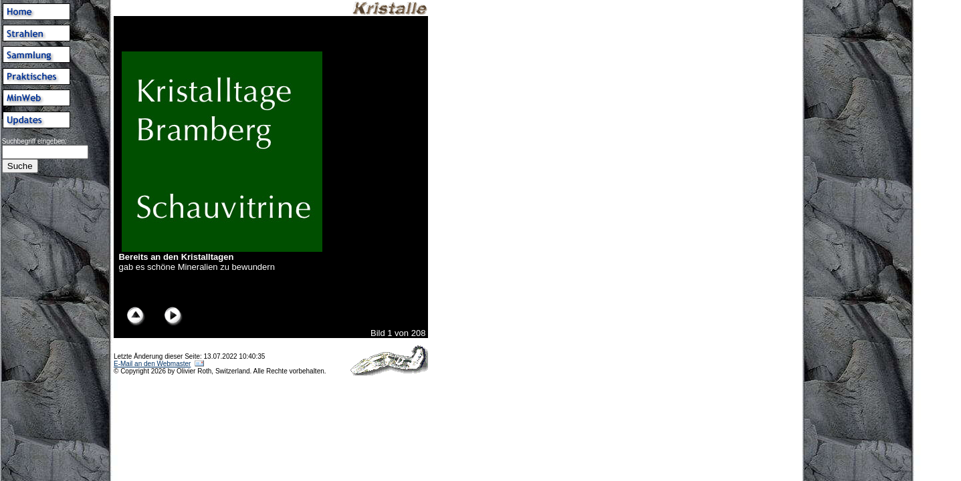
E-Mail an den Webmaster (152, 363)
